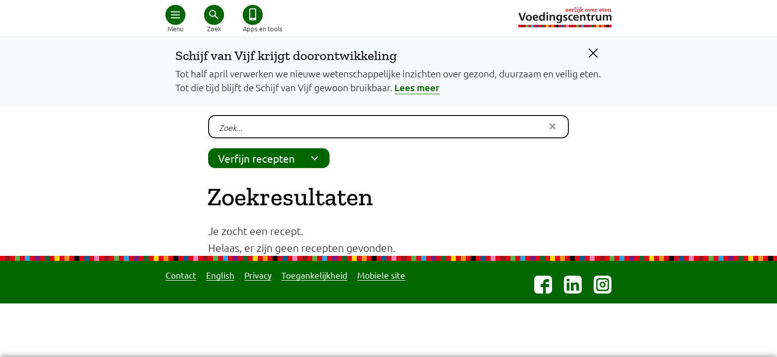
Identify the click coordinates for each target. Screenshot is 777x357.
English (220, 275)
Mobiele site (381, 275)
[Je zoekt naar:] (388, 126)
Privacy (258, 275)
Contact (181, 275)
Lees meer (417, 87)
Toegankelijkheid (314, 275)
